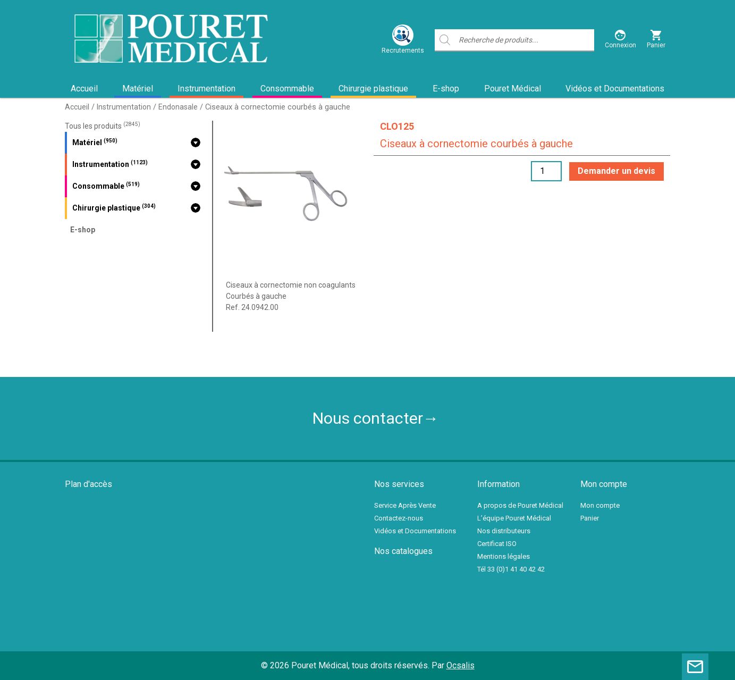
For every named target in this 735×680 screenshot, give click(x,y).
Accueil (84, 88)
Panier (589, 518)
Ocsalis (460, 665)
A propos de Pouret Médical (520, 505)
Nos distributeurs (503, 531)
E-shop (446, 88)
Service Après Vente (405, 505)
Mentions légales (503, 556)
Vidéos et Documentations (614, 88)
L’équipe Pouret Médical (514, 518)
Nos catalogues (403, 551)
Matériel (137, 88)
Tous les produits (102, 126)
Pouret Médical (512, 88)
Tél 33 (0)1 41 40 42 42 (511, 569)
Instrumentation (206, 88)
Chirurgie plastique (373, 88)
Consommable (287, 88)
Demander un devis (616, 171)
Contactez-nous (398, 518)
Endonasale (178, 107)
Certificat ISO (497, 544)
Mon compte (600, 505)
